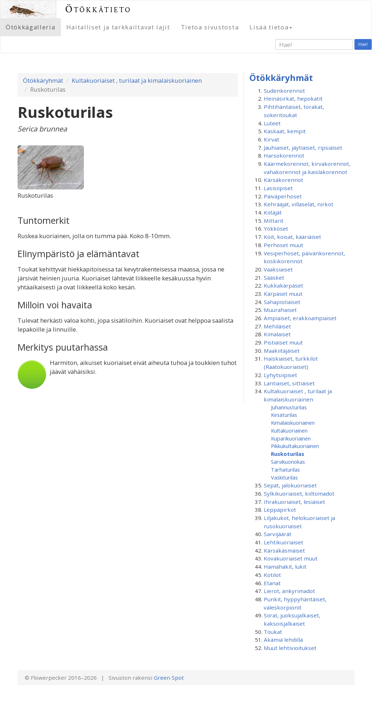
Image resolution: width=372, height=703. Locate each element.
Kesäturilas (284, 414)
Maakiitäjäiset (282, 350)
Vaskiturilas (284, 477)
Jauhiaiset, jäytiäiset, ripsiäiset (303, 147)
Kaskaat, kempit (285, 131)
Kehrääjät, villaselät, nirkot (298, 204)
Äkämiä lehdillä (283, 639)
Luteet (272, 123)
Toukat (273, 631)
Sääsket (274, 277)
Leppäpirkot (280, 509)
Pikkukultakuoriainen (295, 445)
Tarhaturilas (285, 469)
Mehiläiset (277, 326)
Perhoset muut (283, 245)
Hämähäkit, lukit (285, 566)
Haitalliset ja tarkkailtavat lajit (118, 27)
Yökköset (276, 228)
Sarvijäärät (277, 534)
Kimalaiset (277, 334)
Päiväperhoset (283, 196)
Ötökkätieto (98, 9)
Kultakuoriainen (289, 430)
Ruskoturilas (287, 453)
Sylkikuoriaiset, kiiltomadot (299, 493)
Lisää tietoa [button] (270, 27)
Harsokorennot (284, 155)
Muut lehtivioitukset (290, 647)
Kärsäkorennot (283, 179)
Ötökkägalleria (31, 27)
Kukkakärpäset (283, 285)
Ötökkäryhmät (43, 80)
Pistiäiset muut (283, 342)
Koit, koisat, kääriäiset (292, 236)
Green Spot (169, 677)
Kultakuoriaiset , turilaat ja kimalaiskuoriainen (137, 80)
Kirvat (271, 139)
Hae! (363, 44)
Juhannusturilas (289, 407)
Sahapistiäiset (282, 301)
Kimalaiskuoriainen (293, 422)
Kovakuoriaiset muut (291, 558)
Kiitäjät (273, 212)
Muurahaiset (280, 309)
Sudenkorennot (284, 90)
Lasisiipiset (278, 188)
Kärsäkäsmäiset (284, 550)
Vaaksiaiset (278, 269)
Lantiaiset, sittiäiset (289, 383)
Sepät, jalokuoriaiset (290, 485)
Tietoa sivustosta (210, 27)
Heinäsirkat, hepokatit (293, 98)
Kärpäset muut (283, 293)
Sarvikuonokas (288, 461)
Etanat (272, 583)
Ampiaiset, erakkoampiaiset (300, 318)
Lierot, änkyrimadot (289, 590)
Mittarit (273, 220)
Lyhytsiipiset (280, 375)
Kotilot (272, 574)
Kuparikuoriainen (291, 438)
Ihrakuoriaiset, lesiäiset (294, 501)
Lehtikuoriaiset (283, 542)
